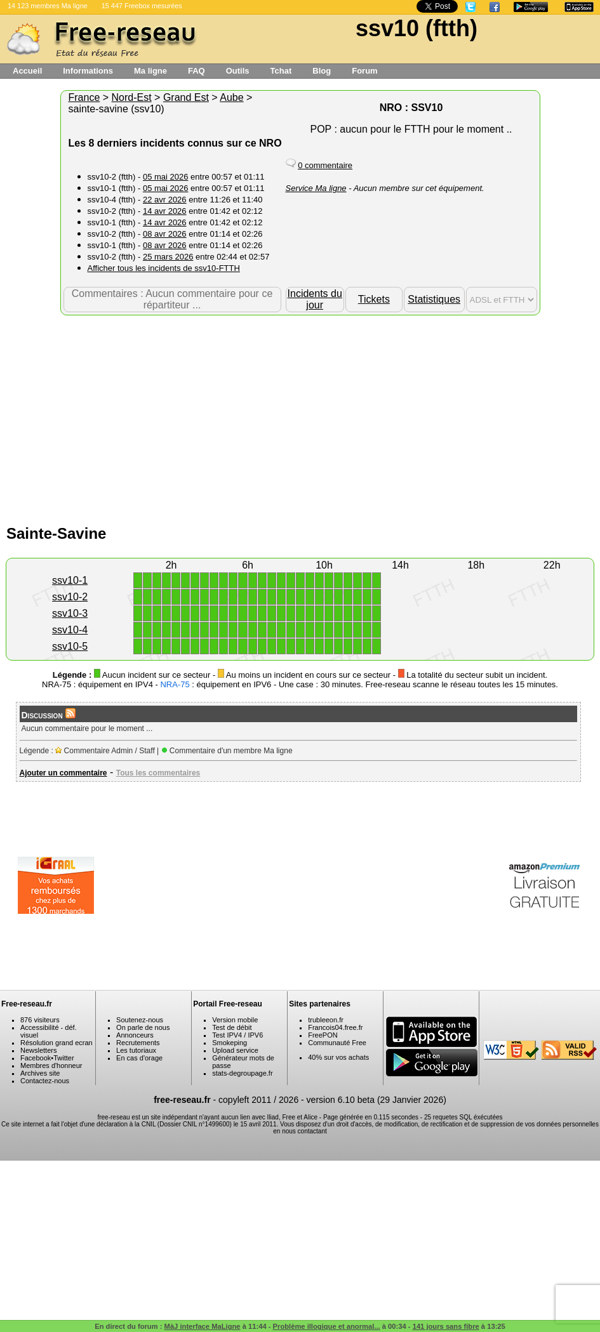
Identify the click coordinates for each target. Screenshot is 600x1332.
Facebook (35, 1058)
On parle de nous (143, 1027)
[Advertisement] (300, 417)
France (84, 97)
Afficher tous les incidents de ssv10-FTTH (164, 268)
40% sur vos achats (338, 1057)
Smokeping (229, 1042)
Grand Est (186, 97)
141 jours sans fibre (446, 1326)
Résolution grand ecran (56, 1042)
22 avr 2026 (165, 199)
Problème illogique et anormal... (326, 1326)
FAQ (196, 71)
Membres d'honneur (51, 1065)
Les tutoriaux (136, 1050)
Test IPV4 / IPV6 (237, 1035)
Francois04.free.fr (335, 1027)
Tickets (374, 299)
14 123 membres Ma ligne (48, 6)
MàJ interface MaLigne (202, 1326)
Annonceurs (135, 1035)
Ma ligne (150, 71)
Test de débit (231, 1027)
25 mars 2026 (168, 256)
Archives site (40, 1073)
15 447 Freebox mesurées (142, 6)
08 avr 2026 (165, 234)
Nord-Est (132, 97)
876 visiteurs (40, 1020)
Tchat (281, 71)
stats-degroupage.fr (242, 1073)
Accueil (27, 71)
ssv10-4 (70, 629)
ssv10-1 (70, 580)
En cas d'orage (139, 1058)
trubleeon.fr (325, 1020)
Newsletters (38, 1050)
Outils (238, 71)
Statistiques (434, 299)
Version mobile (235, 1020)
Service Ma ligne (316, 188)
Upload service (235, 1050)
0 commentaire (325, 165)
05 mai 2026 (166, 176)
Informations (88, 71)
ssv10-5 (70, 646)
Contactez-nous (44, 1081)
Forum (364, 71)
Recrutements (137, 1042)
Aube (231, 97)
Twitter (63, 1058)
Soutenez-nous (139, 1020)
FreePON (322, 1035)
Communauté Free (337, 1042)
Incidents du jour (315, 299)
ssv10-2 (70, 596)
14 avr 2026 (165, 211)
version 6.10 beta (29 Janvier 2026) (376, 1100)
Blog (321, 71)
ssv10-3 (70, 613)
